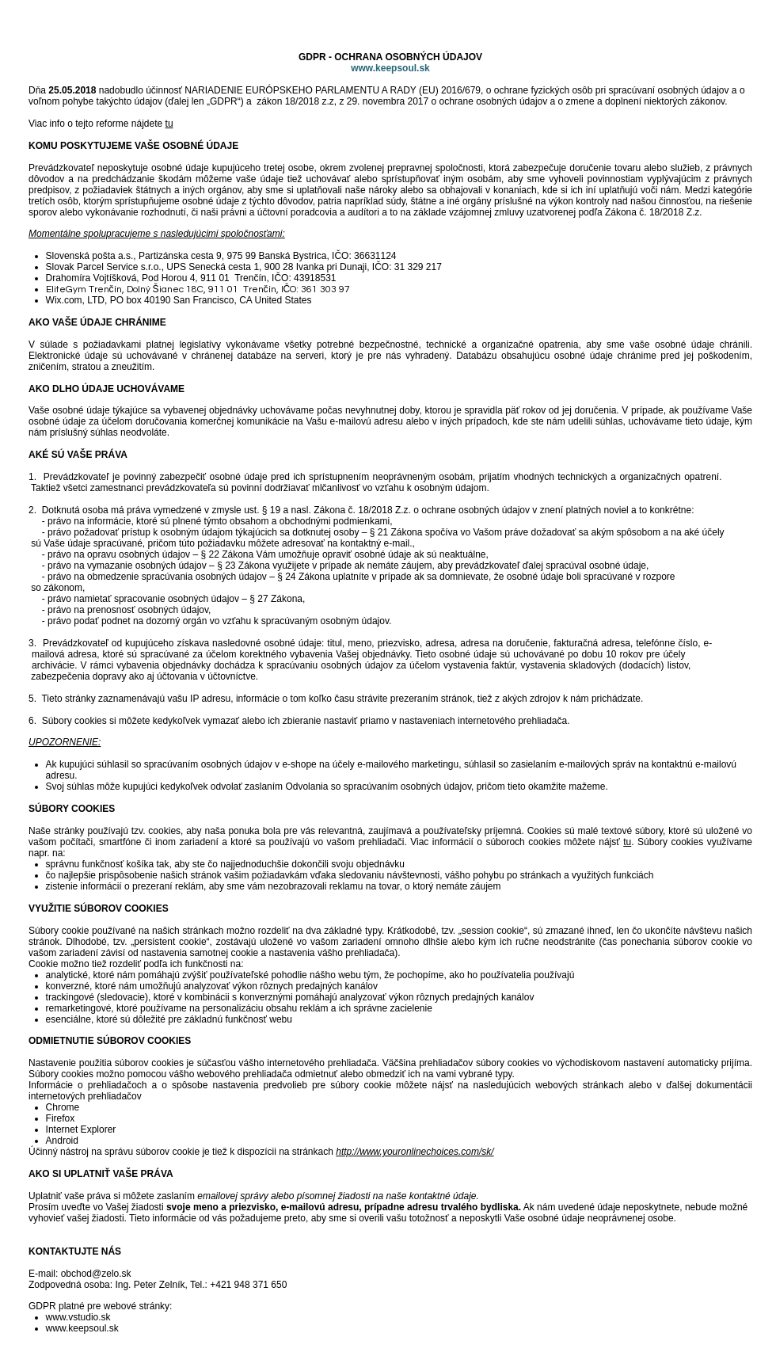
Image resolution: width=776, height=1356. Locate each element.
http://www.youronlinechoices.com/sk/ (414, 1151)
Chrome (63, 1107)
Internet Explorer (81, 1129)
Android (62, 1140)
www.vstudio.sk (78, 1317)
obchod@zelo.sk (96, 1273)
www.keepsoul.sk (390, 68)
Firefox (60, 1118)
